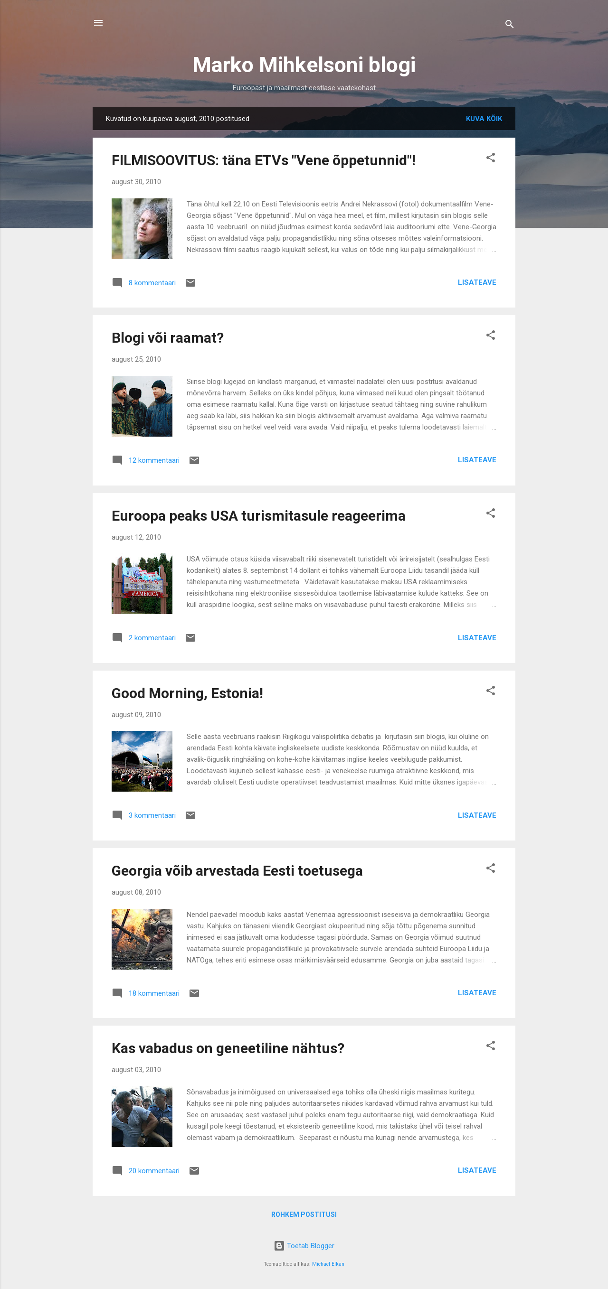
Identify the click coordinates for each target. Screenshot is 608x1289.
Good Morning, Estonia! (187, 693)
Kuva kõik (484, 118)
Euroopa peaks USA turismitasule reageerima (259, 515)
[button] (490, 159)
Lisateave (477, 282)
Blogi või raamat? (168, 337)
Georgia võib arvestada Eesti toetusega (237, 870)
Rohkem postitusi (304, 1214)
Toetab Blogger (304, 1246)
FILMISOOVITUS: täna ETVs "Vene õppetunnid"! (264, 160)
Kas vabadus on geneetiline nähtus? (228, 1048)
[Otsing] (509, 25)
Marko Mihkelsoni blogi (304, 64)
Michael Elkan (328, 1264)
